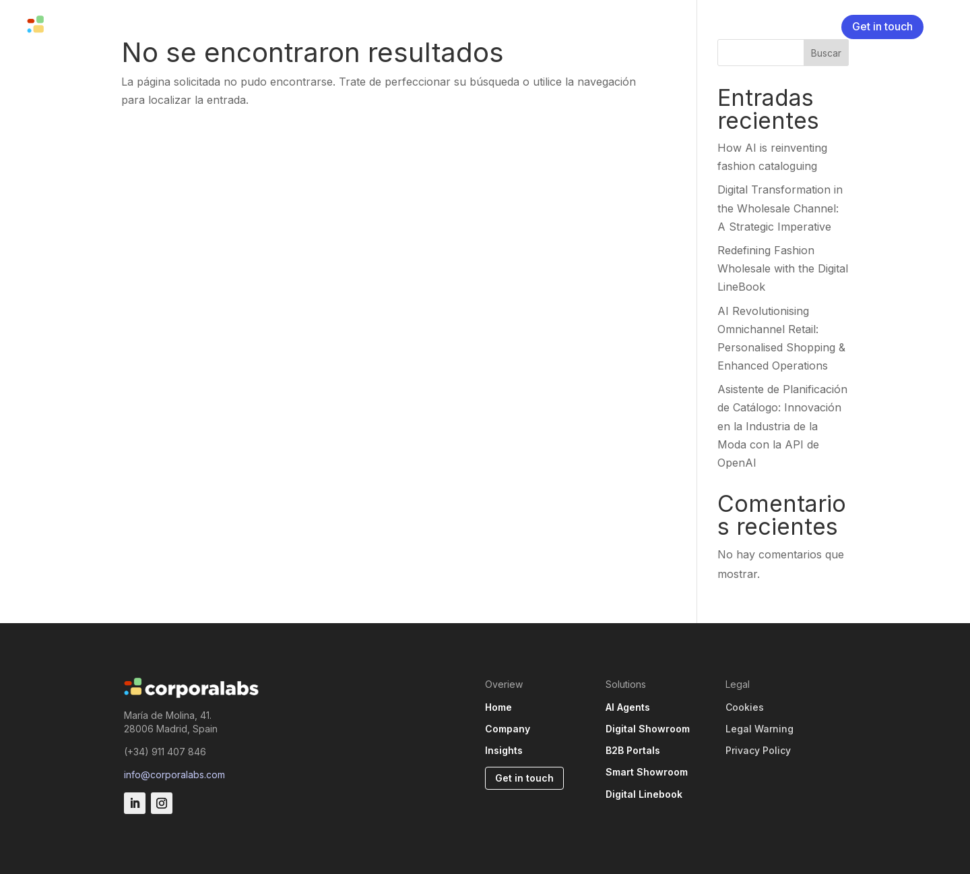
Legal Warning (759, 728)
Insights (333, 25)
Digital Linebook (644, 794)
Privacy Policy (758, 750)
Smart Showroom (647, 772)
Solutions (198, 25)
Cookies (744, 707)
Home (498, 707)
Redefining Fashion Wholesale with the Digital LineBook (782, 268)
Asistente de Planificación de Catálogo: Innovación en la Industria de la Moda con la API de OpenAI (782, 425)
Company (274, 25)
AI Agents (628, 707)
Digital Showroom (648, 728)
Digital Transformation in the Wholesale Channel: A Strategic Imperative (780, 208)
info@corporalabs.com (174, 774)
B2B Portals (633, 750)
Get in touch (882, 26)
